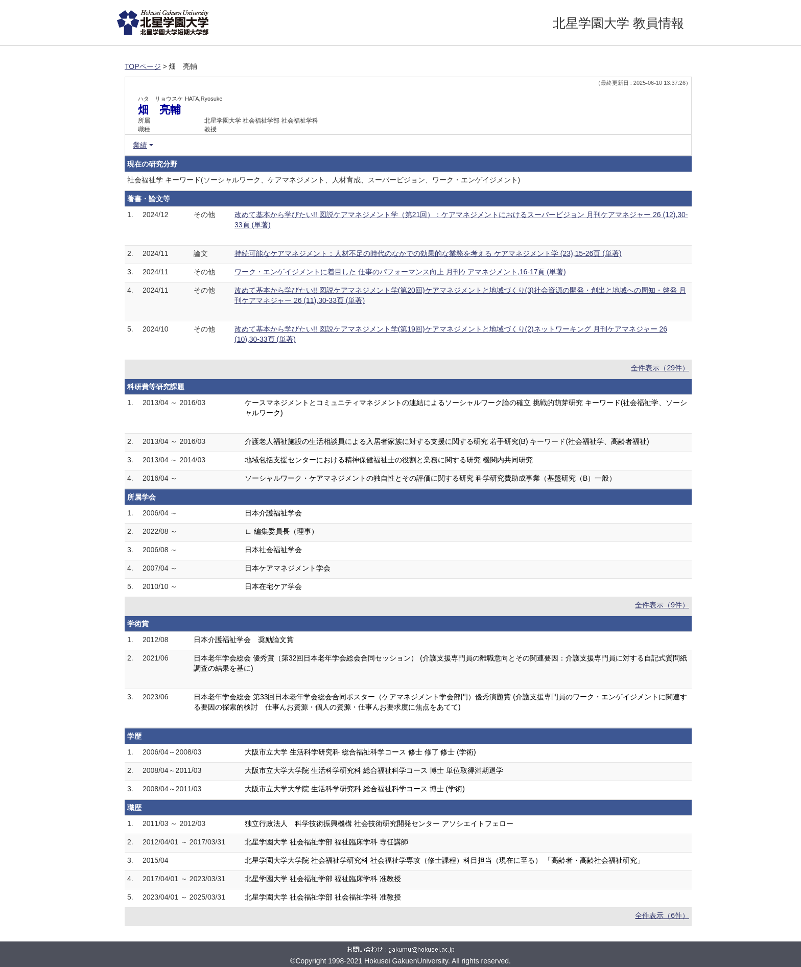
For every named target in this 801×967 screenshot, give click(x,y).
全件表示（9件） (662, 605)
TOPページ (143, 66)
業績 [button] (140, 145)
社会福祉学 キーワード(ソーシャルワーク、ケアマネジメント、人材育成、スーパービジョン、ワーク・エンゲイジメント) (323, 180)
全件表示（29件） (660, 368)
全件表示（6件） (662, 915)
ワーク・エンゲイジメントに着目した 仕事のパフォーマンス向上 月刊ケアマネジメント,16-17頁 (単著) (400, 272)
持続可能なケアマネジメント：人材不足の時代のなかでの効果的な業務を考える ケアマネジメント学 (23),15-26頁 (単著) (428, 253)
